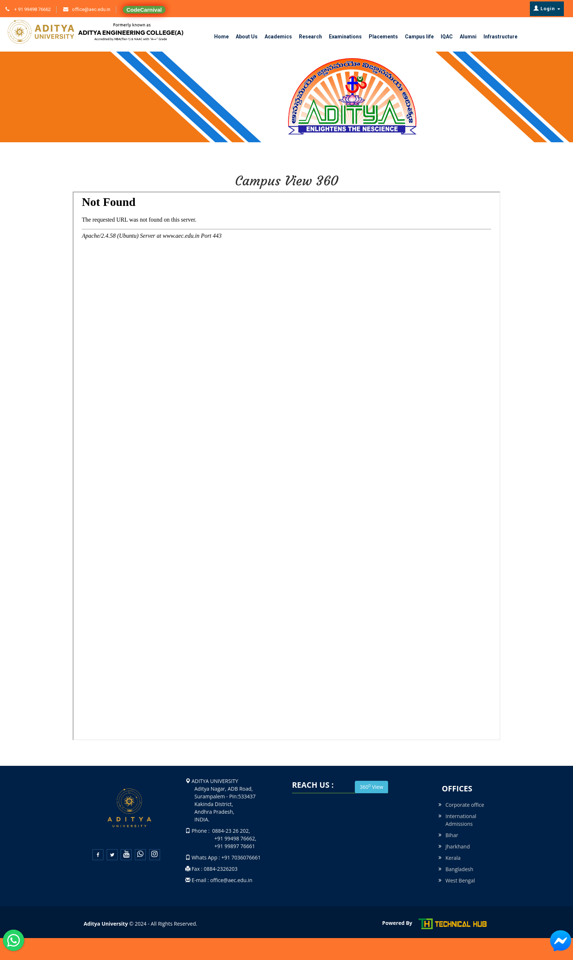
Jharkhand (457, 846)
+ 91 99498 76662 (32, 9)
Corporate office (464, 804)
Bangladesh (459, 869)
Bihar (451, 835)
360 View (371, 786)
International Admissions (460, 820)
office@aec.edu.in (91, 9)
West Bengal (460, 880)
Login (547, 8)
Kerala (452, 857)
